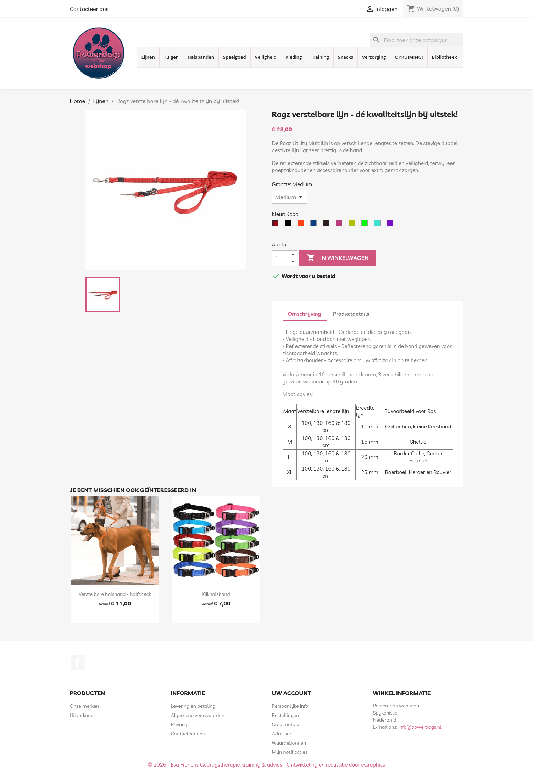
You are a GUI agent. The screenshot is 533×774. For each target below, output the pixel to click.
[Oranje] (302, 225)
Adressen (282, 733)
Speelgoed (234, 57)
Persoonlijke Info (290, 706)
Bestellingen (285, 715)
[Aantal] (280, 258)
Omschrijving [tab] (304, 314)
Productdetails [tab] (351, 314)
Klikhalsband (216, 594)
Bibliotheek (444, 57)
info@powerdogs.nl (419, 727)
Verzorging (374, 57)
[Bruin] (327, 225)
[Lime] (366, 225)
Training (320, 57)
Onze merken (84, 706)
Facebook (78, 662)
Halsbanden (201, 57)
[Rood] (276, 225)
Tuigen (171, 57)
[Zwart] (289, 225)
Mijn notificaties (289, 752)
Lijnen (148, 57)
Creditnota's (285, 724)
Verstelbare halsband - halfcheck (115, 594)
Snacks (345, 57)
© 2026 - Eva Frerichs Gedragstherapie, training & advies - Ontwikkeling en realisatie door (254, 764)
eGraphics (373, 764)
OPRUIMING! (409, 57)
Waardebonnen (289, 743)
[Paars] (391, 225)
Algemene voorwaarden (197, 715)
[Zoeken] (416, 40)
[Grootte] (289, 197)
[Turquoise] (378, 225)
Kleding (293, 57)
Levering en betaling (193, 706)
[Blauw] (315, 225)
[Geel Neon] (353, 225)
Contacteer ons (89, 8)
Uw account (291, 692)
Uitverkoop (82, 715)
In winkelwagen (338, 258)
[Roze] (340, 225)
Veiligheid (266, 57)
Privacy (179, 724)
